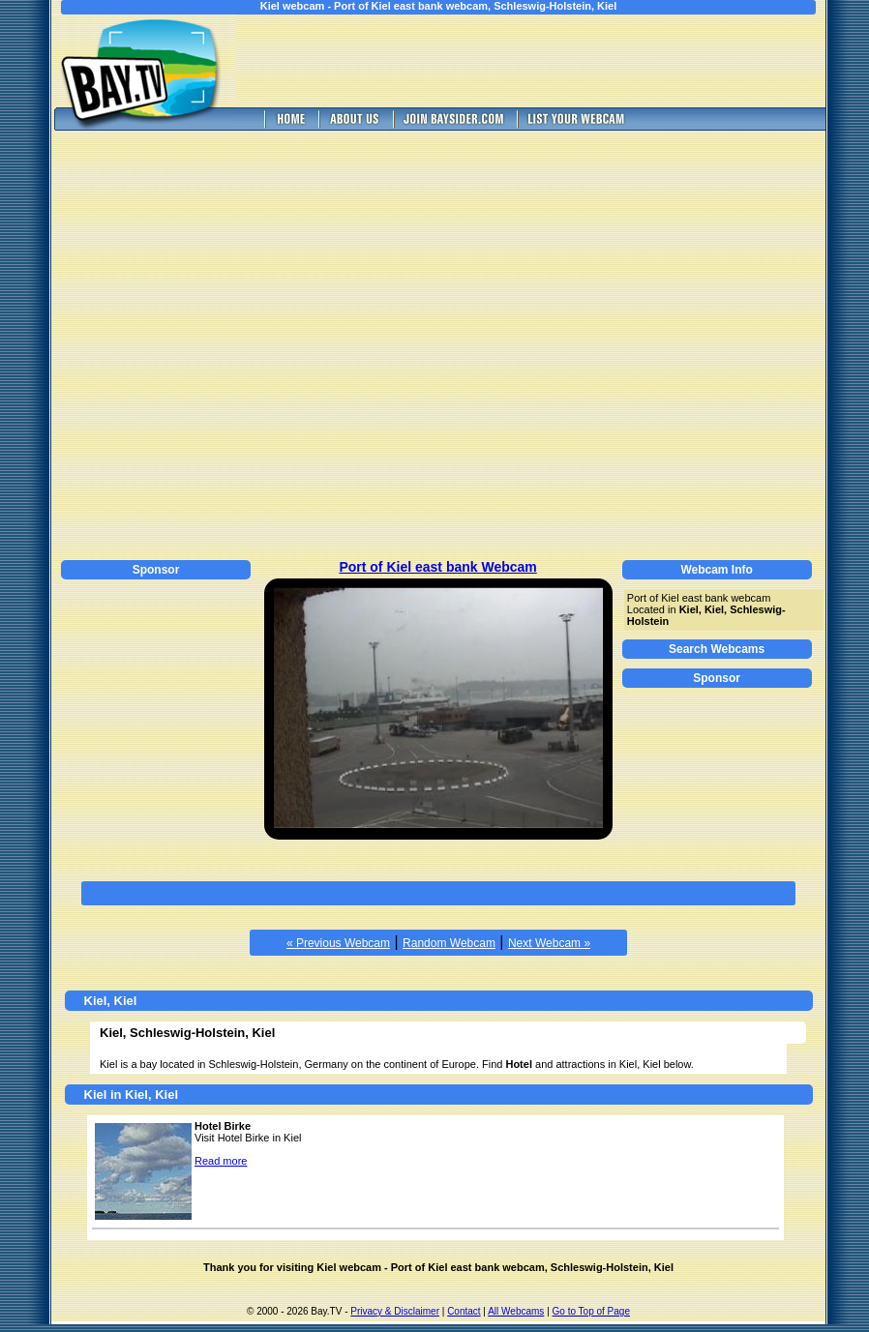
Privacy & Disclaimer (394, 1311)
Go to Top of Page (591, 1311)
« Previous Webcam (338, 943)
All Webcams (516, 1311)
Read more (221, 1161)
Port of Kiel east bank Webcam (437, 567)
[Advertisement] (203, 342)
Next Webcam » (549, 943)
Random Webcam (449, 943)
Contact (463, 1311)
